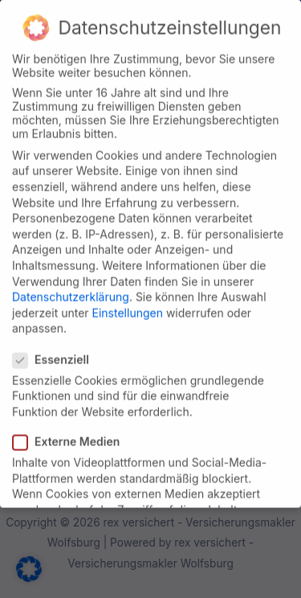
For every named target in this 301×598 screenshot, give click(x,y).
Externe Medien (71, 431)
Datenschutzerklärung (70, 286)
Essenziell (56, 349)
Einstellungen (127, 302)
